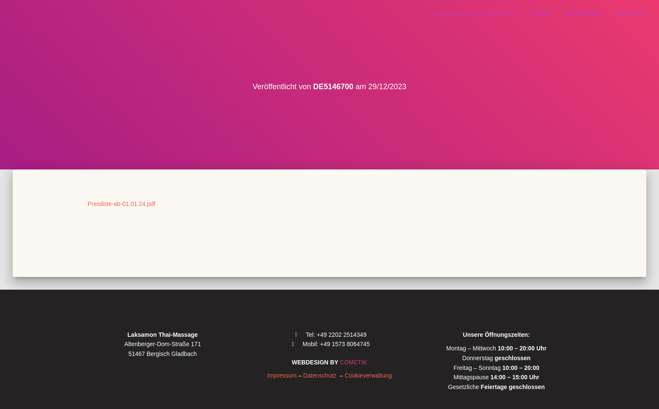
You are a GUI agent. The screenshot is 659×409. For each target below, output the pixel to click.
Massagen (583, 14)
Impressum (282, 375)
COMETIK (353, 362)
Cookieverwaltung (368, 375)
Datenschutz (321, 375)
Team (540, 14)
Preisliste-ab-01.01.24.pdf (122, 203)
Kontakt (632, 14)
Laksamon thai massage (474, 14)
